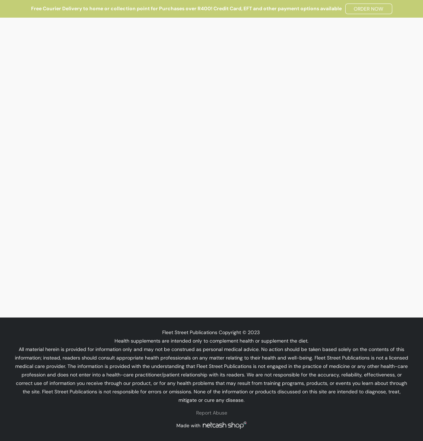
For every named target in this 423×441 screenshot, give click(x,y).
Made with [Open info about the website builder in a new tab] (211, 425)
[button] (368, 9)
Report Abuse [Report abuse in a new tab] (211, 413)
